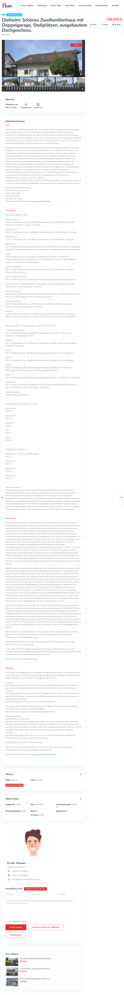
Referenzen (42, 5)
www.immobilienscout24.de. (46, 754)
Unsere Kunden (85, 5)
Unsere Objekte (27, 5)
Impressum (116, 991)
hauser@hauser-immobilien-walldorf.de (57, 847)
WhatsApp (15, 910)
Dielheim (7, 35)
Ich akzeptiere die (17, 897)
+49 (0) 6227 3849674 (51, 838)
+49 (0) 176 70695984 (51, 842)
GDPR (24, 897)
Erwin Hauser (48, 830)
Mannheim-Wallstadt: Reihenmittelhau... (112, 51)
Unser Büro (70, 5)
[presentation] (6, 63)
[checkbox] (6, 897)
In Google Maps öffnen (14, 785)
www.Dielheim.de (43, 201)
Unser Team (56, 5)
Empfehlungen (102, 5)
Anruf (45, 903)
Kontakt (115, 5)
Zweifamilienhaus (14, 15)
